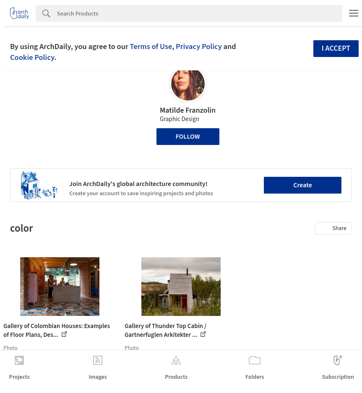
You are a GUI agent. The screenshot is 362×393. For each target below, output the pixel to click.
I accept (336, 48)
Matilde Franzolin (188, 110)
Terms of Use (151, 46)
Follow (188, 136)
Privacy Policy (199, 46)
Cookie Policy (32, 57)
